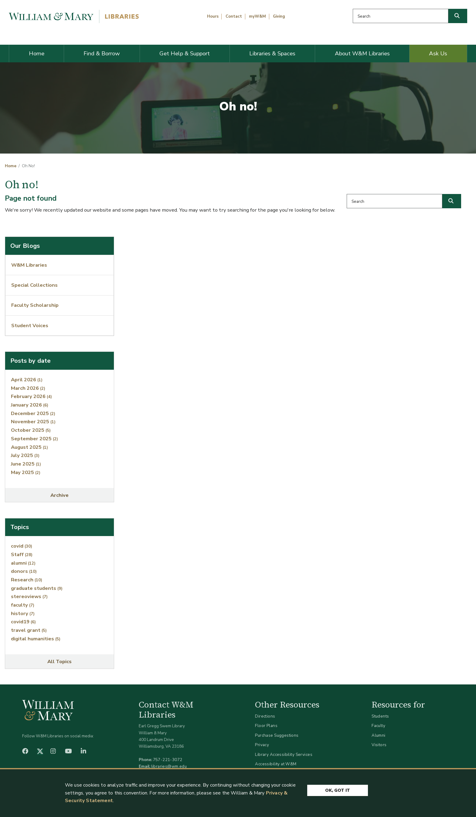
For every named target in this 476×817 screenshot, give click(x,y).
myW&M (257, 16)
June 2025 (26, 463)
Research (26, 579)
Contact (234, 16)
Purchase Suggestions (276, 735)
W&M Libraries (29, 264)
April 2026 (26, 379)
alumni (23, 562)
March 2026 (28, 388)
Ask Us (438, 53)
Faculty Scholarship (35, 305)
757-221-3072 (167, 760)
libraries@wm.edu (169, 766)
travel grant (29, 630)
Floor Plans (266, 726)
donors (24, 571)
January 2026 (29, 404)
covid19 (23, 621)
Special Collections (34, 285)
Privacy (262, 745)
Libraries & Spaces (272, 53)
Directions (265, 716)
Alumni (379, 735)
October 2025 (31, 430)
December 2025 (33, 413)
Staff (21, 554)
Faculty (378, 726)
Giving (279, 16)
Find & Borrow (101, 53)
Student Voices (29, 325)
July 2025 (25, 455)
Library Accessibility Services (283, 754)
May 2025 (25, 472)
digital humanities (35, 638)
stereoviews (29, 596)
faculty (22, 604)
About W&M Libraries (362, 53)
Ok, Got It (337, 790)
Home (36, 53)
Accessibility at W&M (275, 764)
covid (21, 545)
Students (380, 716)
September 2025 (34, 438)
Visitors (379, 745)
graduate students (37, 588)
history (23, 613)
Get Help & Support (184, 53)
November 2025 (33, 421)
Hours (213, 16)
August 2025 (29, 447)
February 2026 (31, 396)
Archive (59, 495)
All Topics (59, 661)
